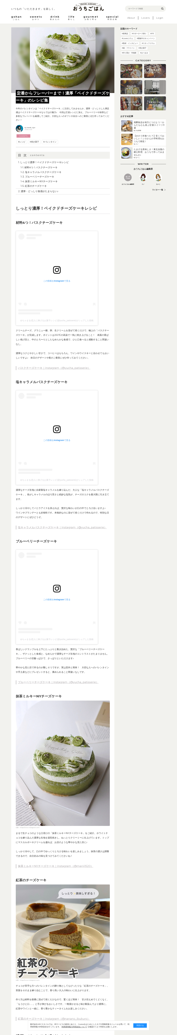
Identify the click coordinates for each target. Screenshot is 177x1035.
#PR (152, 33)
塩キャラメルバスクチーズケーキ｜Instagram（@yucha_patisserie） (62, 527)
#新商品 (125, 33)
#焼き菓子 (34, 142)
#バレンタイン (49, 142)
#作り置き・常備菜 (129, 53)
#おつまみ (144, 53)
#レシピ (21, 142)
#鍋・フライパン (128, 48)
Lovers (145, 18)
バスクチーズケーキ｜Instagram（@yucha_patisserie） (54, 368)
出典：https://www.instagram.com (28, 827)
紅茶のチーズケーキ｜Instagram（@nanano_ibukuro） (54, 1018)
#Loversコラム (127, 38)
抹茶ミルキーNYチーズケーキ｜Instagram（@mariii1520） (55, 866)
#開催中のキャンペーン (146, 38)
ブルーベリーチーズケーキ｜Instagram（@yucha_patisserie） (58, 682)
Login (159, 18)
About (131, 18)
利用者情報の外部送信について (74, 1027)
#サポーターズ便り (139, 33)
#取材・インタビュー (130, 43)
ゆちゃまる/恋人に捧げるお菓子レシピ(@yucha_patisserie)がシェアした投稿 (56, 320)
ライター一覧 (157, 190)
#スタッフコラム (148, 43)
